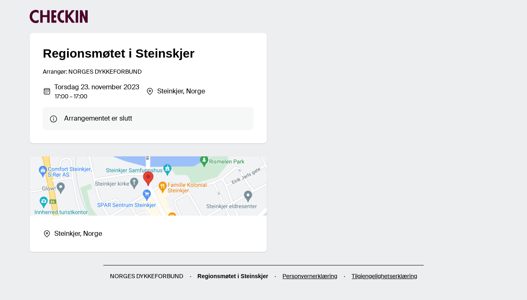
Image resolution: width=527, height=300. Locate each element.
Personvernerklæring (309, 276)
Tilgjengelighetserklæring (384, 276)
